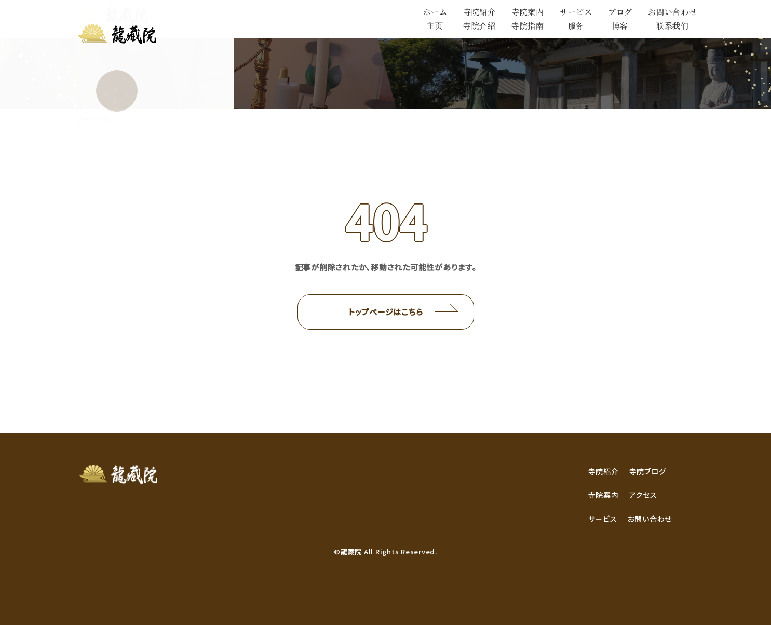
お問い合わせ (650, 518)
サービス (602, 518)
